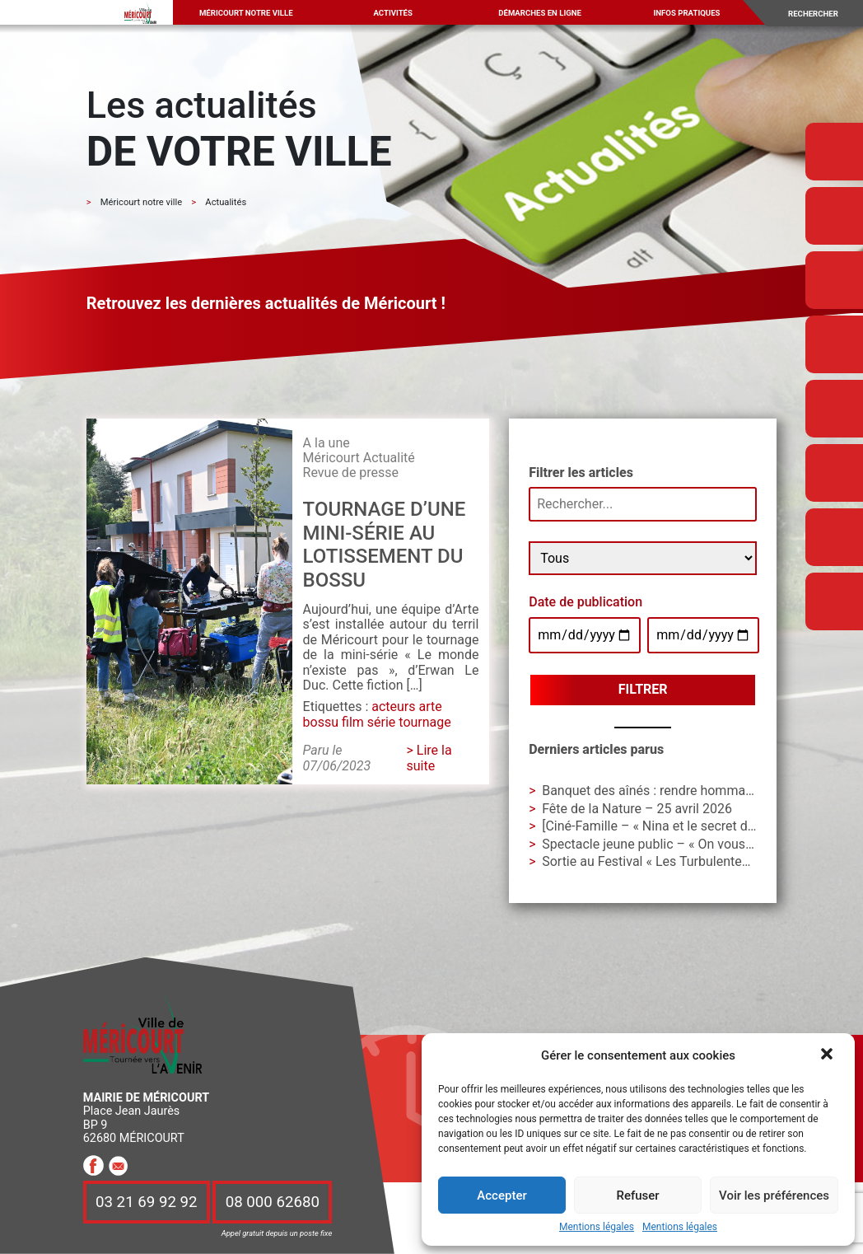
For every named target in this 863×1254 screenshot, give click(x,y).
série (381, 722)
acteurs (393, 706)
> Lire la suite (428, 757)
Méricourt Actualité (359, 458)
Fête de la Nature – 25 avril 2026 (637, 809)
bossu (320, 722)
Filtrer (643, 689)
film (353, 722)
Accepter (501, 1195)
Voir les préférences (774, 1195)
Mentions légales (596, 1227)
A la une (326, 443)
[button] (828, 1055)
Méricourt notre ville (246, 12)
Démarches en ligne (539, 12)
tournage (424, 722)
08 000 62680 (273, 1202)
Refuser (637, 1195)
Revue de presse (351, 472)
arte (430, 706)
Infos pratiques (687, 12)
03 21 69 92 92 (147, 1202)
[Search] (819, 13)
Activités (392, 12)
